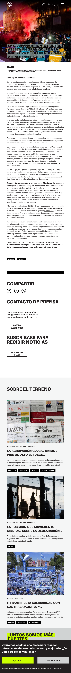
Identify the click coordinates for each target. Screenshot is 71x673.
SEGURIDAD (24, 470)
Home (10, 67)
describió (42, 98)
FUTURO (11, 259)
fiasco (9, 154)
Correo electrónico (17, 326)
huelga (11, 622)
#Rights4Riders (50, 84)
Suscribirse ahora (17, 353)
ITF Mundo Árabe (47, 470)
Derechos (12, 470)
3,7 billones (38, 208)
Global (21, 259)
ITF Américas (34, 622)
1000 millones (52, 163)
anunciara (42, 138)
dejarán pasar (16, 111)
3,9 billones (49, 210)
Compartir (20, 283)
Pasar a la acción (58, 5)
